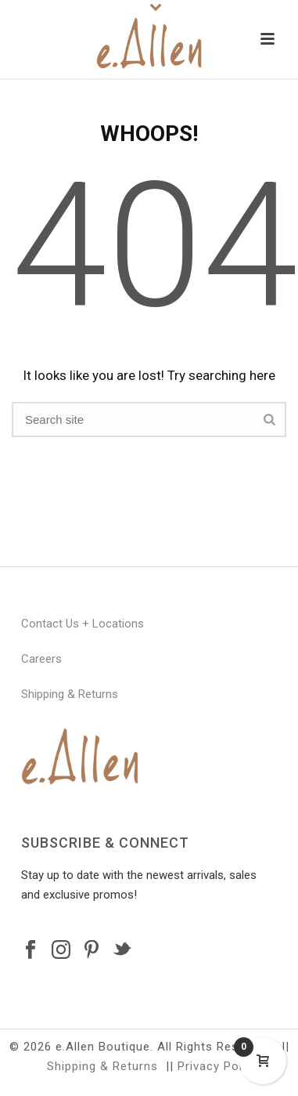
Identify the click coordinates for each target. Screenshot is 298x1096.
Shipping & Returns (69, 694)
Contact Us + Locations (82, 624)
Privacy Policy (218, 1066)
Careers (41, 659)
